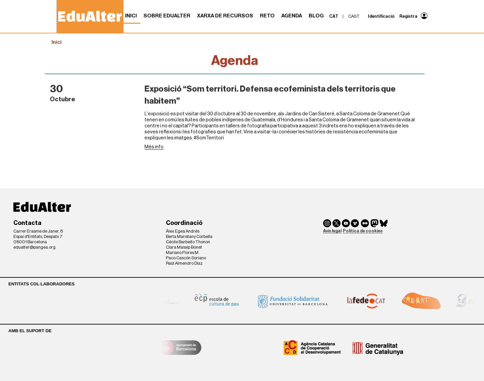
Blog (316, 15)
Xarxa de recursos (225, 15)
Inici (131, 15)
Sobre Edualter (166, 15)
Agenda (291, 15)
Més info (154, 146)
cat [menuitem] (333, 16)
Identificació (381, 16)
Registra (408, 16)
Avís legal (332, 231)
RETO (267, 15)
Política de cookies (363, 231)
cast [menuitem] (354, 16)
